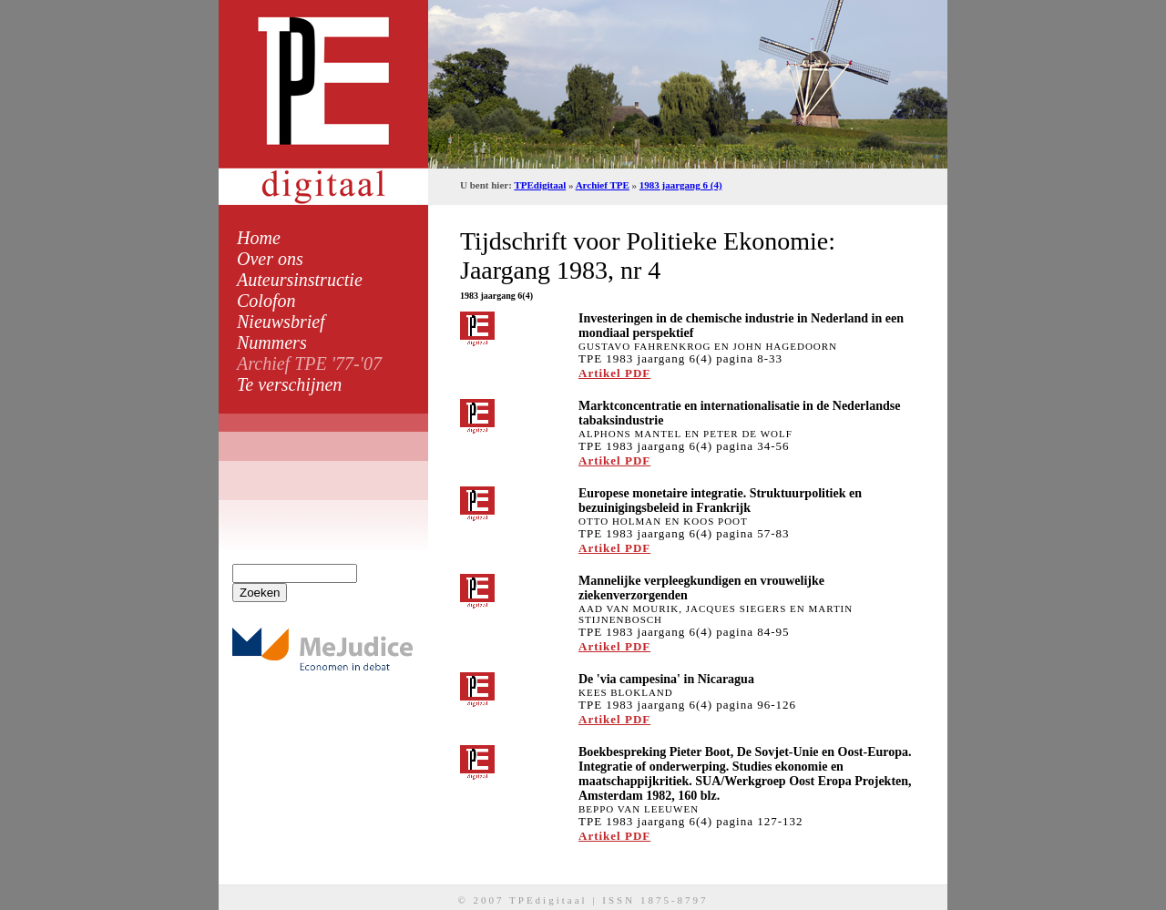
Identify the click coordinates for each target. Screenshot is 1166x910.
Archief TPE (602, 184)
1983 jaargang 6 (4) (680, 184)
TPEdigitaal (540, 184)
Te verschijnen (289, 384)
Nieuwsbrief (281, 322)
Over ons (270, 259)
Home (259, 238)
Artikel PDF (614, 373)
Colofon (266, 301)
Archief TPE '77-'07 (309, 363)
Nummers (272, 342)
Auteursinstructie (300, 280)
